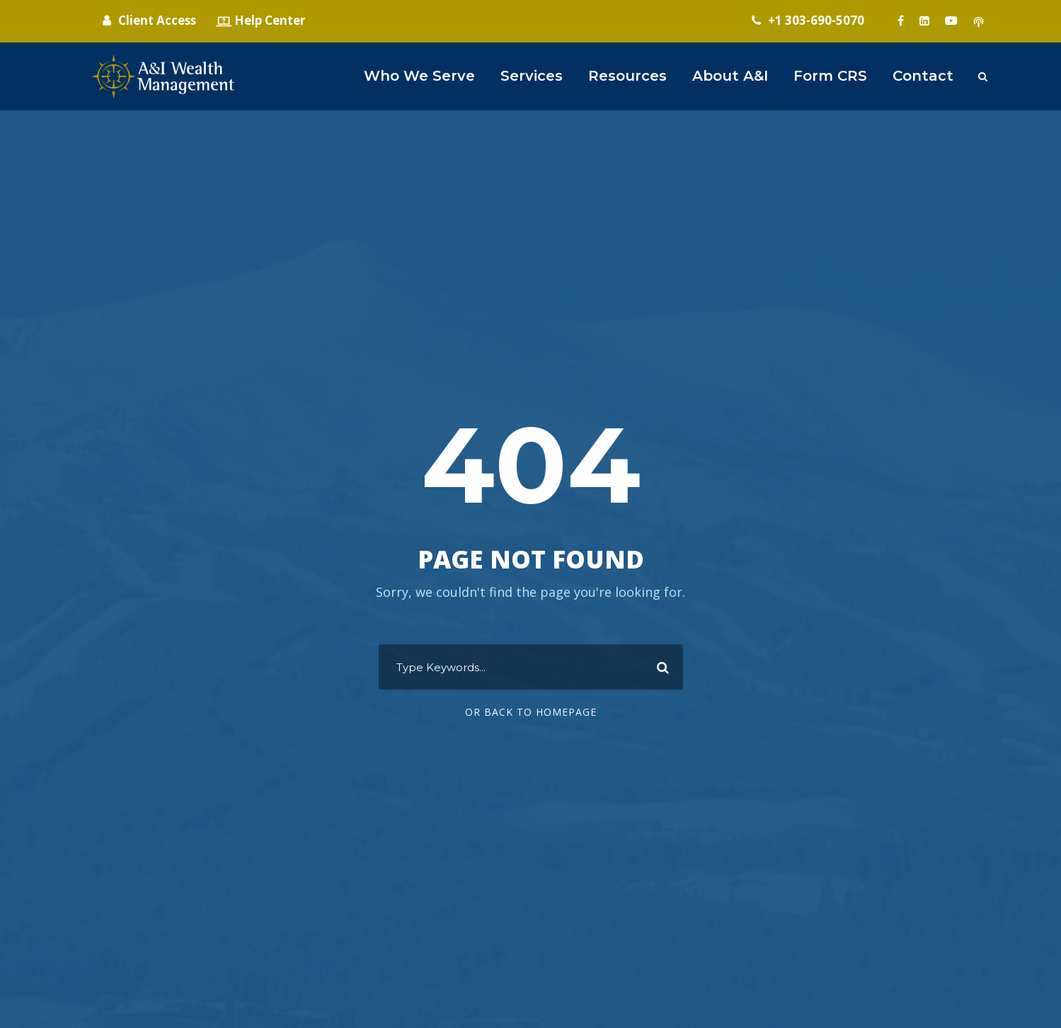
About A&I (730, 75)
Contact (923, 75)
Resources (627, 75)
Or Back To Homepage (531, 712)
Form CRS (830, 75)
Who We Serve (419, 75)
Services (531, 75)
